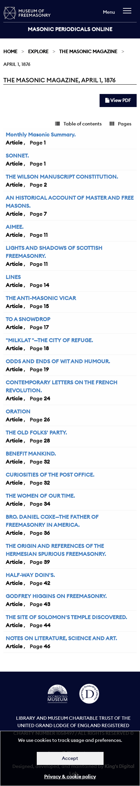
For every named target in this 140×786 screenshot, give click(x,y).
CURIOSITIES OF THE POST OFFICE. (50, 474)
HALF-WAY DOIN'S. (30, 575)
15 (46, 306)
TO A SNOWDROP (28, 319)
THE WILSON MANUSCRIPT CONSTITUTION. (62, 176)
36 (47, 532)
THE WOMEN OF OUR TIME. (40, 495)
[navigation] (129, 14)
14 (46, 285)
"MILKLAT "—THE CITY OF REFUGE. (49, 340)
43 (47, 604)
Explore (38, 51)
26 (47, 419)
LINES (13, 277)
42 (47, 583)
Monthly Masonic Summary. (41, 134)
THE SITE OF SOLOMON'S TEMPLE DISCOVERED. (66, 617)
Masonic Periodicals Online (70, 29)
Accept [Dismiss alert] (70, 758)
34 (47, 503)
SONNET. (17, 155)
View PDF (118, 100)
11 (46, 234)
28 (47, 440)
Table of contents (78, 124)
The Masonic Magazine (88, 51)
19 (46, 369)
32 (47, 461)
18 (46, 348)
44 (47, 625)
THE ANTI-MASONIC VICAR (41, 298)
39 (47, 562)
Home (10, 51)
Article (14, 142)
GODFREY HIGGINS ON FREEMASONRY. (56, 596)
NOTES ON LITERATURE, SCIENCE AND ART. (61, 638)
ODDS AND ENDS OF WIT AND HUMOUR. (58, 361)
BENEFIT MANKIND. (31, 453)
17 (46, 327)
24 (47, 398)
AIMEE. (14, 226)
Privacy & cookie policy (70, 777)
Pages (120, 124)
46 (47, 646)
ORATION (18, 411)
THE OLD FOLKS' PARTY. (36, 432)
